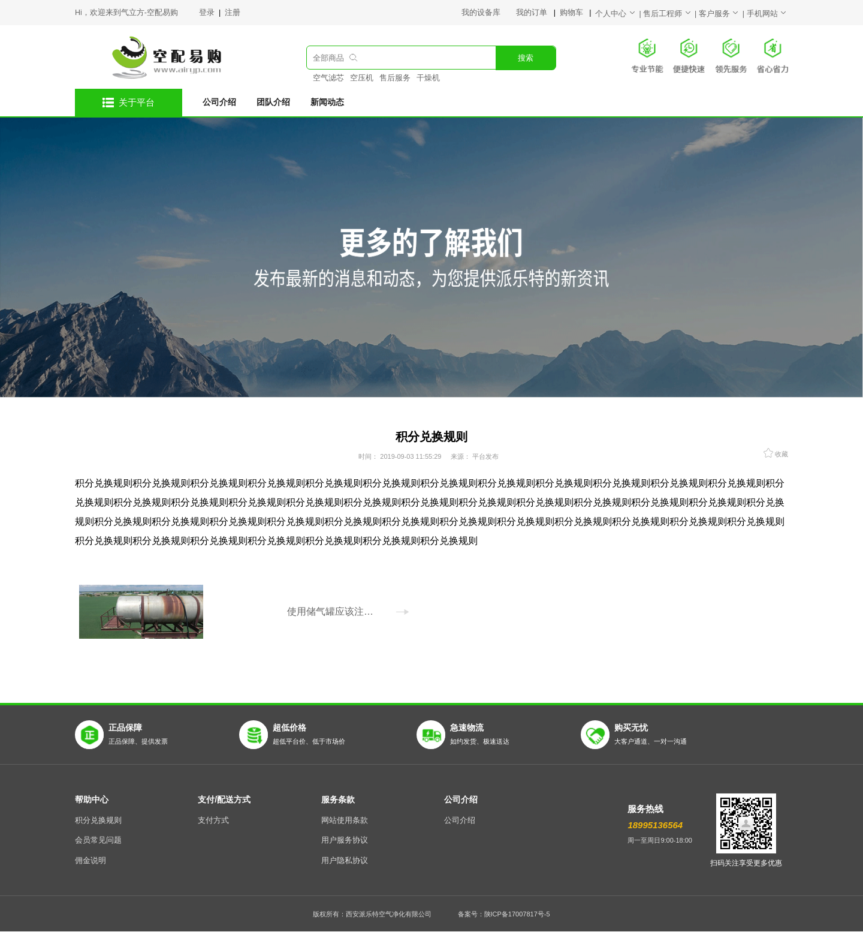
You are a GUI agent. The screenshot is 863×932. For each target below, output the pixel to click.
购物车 (572, 12)
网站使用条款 (344, 820)
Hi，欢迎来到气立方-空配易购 (126, 12)
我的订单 (532, 12)
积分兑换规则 (98, 820)
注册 (232, 12)
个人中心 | (619, 14)
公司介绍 (219, 102)
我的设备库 (488, 12)
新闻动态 (327, 102)
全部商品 (328, 58)
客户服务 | (723, 14)
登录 (207, 12)
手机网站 (767, 14)
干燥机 (428, 78)
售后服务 (395, 78)
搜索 (525, 58)
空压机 (361, 78)
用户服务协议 (344, 840)
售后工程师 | (671, 14)
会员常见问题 (98, 840)
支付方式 (213, 820)
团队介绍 (273, 102)
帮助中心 (91, 799)
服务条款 (338, 799)
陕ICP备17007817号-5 (517, 914)
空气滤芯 (328, 78)
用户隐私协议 (344, 860)
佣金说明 (90, 860)
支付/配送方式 (224, 799)
